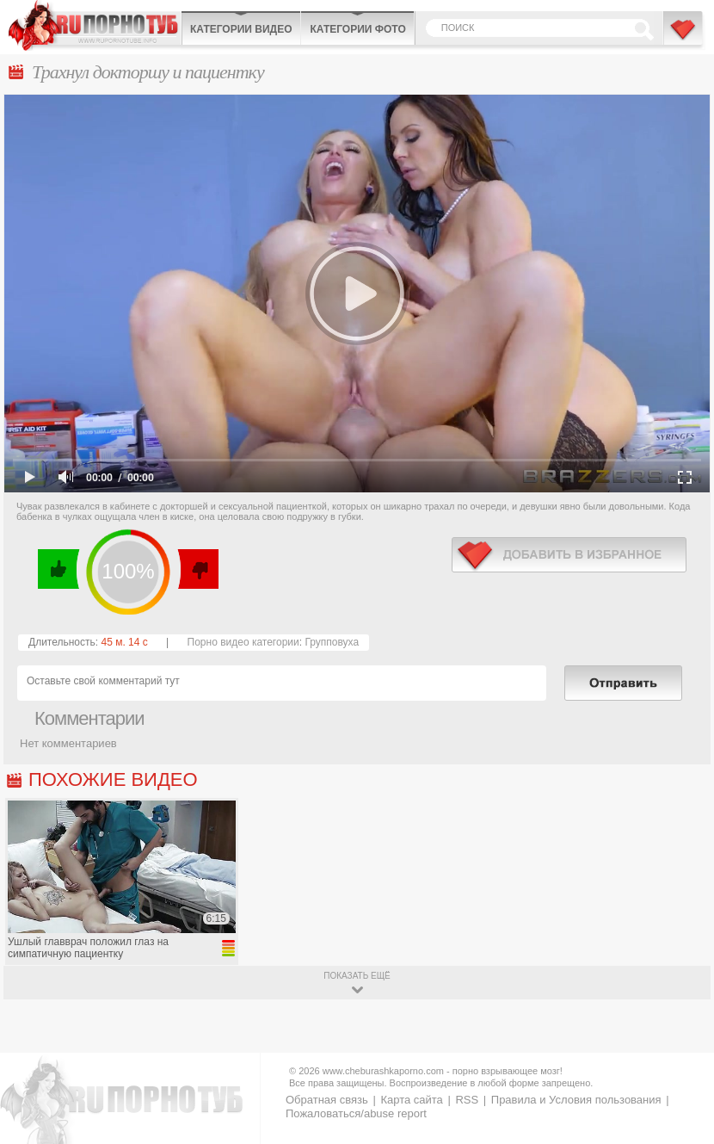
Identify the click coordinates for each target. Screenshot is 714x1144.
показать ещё (356, 975)
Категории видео (241, 29)
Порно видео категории (243, 642)
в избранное (569, 554)
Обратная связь (327, 1099)
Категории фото (357, 29)
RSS (466, 1099)
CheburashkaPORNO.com (95, 25)
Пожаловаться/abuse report (356, 1113)
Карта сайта (411, 1099)
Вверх (680, 1079)
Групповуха (332, 642)
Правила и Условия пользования (576, 1099)
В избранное (683, 37)
